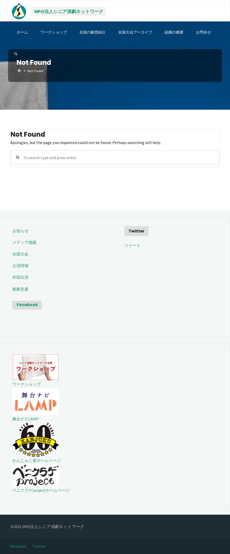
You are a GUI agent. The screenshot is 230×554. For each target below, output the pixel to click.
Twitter (39, 546)
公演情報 (20, 265)
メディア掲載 (24, 242)
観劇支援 (20, 288)
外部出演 (20, 277)
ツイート (132, 245)
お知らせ (20, 230)
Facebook (27, 305)
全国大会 (20, 253)
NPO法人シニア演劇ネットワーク (68, 11)
